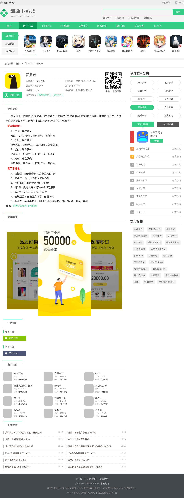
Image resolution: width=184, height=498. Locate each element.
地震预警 (155, 275)
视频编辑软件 (159, 269)
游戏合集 (102, 25)
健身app (138, 242)
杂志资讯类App (158, 249)
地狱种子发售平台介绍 (78, 460)
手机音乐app (154, 242)
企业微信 (148, 17)
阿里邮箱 (120, 17)
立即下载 (15, 95)
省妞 (97, 373)
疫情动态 (107, 17)
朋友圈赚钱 (139, 275)
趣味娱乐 (169, 82)
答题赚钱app (156, 262)
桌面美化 (142, 82)
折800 (17, 410)
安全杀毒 (169, 107)
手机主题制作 (172, 242)
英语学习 (172, 236)
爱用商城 (59, 373)
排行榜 (157, 25)
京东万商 (18, 373)
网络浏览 (169, 91)
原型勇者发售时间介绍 (16, 460)
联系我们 (92, 479)
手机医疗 (153, 255)
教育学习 (169, 115)
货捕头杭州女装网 (23, 385)
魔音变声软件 (171, 275)
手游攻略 (65, 25)
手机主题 (138, 229)
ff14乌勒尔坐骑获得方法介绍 (81, 453)
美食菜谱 (142, 91)
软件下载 (28, 25)
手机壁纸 (170, 229)
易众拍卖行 (101, 385)
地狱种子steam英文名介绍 (17, 467)
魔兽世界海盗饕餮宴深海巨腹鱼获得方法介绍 (89, 446)
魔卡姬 (17, 398)
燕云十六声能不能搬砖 (78, 439)
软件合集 (120, 25)
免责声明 (104, 479)
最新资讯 (83, 25)
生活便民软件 (44, 95)
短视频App (139, 262)
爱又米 (39, 63)
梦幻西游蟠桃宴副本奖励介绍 (19, 446)
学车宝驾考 (156, 132)
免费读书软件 (140, 269)
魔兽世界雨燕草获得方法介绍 (82, 432)
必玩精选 (10, 43)
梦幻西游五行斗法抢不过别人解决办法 (23, 432)
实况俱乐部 (133, 17)
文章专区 (139, 25)
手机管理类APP (166, 282)
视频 (136, 282)
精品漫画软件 (140, 236)
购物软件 (57, 95)
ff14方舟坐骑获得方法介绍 (17, 453)
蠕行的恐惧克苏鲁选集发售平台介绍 (85, 467)
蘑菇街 (57, 410)
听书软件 (157, 236)
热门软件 (10, 51)
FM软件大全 (154, 229)
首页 (9, 25)
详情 (156, 140)
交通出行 (142, 115)
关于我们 (80, 479)
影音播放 (167, 255)
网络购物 (40, 81)
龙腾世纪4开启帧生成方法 (17, 439)
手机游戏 (46, 25)
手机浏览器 (139, 249)
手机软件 (28, 63)
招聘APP (138, 255)
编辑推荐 (11, 36)
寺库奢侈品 (60, 398)
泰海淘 (57, 385)
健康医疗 (142, 99)
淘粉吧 (98, 398)
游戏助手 (148, 282)
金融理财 (169, 99)
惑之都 (98, 410)
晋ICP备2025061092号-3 (87, 483)
